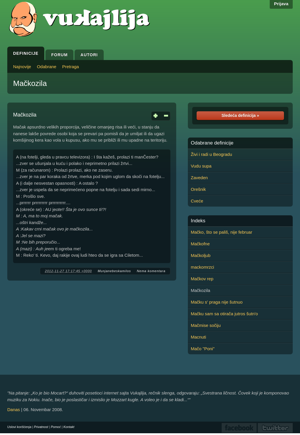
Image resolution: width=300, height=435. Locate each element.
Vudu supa (201, 165)
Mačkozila (30, 83)
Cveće (197, 200)
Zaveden (199, 177)
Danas (13, 409)
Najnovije (22, 66)
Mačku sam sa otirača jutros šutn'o (224, 313)
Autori (89, 54)
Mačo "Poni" (203, 348)
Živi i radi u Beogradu (211, 154)
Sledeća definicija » (240, 115)
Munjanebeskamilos (114, 271)
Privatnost (41, 427)
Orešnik (198, 189)
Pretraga (70, 66)
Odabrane (47, 66)
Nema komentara (151, 271)
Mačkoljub (201, 255)
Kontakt (68, 427)
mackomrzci (202, 267)
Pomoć (56, 427)
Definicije (25, 53)
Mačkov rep (202, 278)
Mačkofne (200, 243)
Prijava (281, 3)
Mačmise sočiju (206, 325)
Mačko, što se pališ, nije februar (221, 232)
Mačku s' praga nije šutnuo (217, 302)
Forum (59, 54)
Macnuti (198, 336)
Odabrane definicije (212, 143)
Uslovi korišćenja (19, 427)
